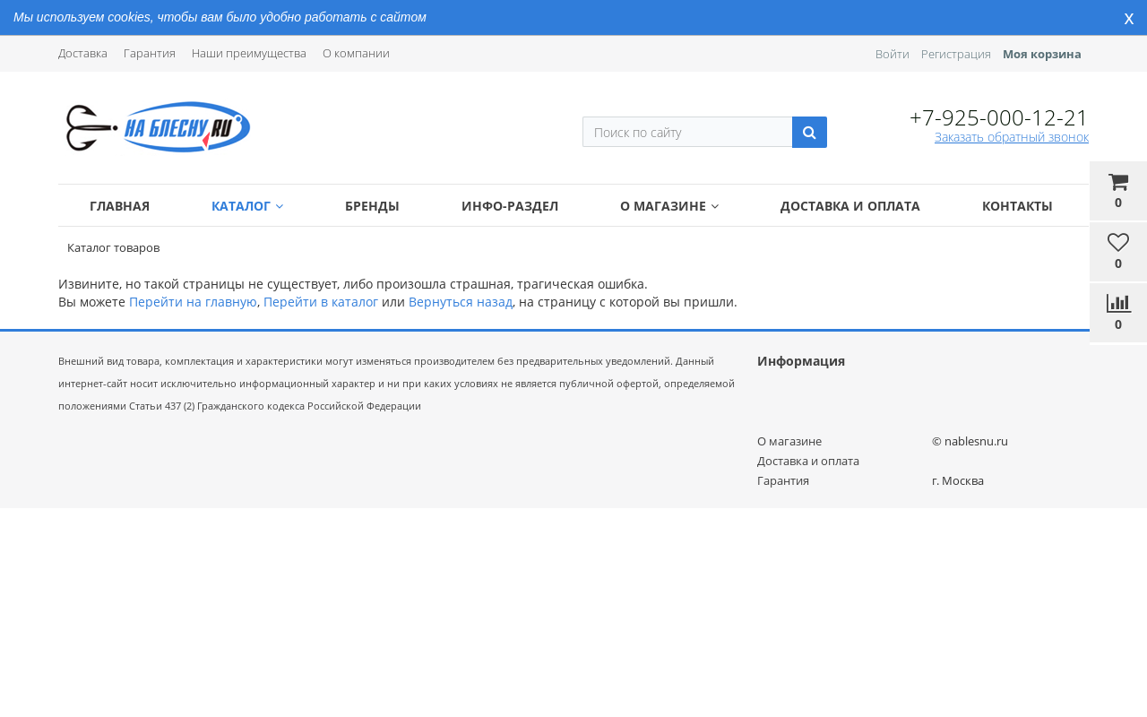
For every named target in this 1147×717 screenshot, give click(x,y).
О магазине (669, 205)
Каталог (247, 205)
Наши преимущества (249, 53)
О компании (356, 53)
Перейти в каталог (320, 301)
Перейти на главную (193, 301)
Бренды (372, 205)
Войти (892, 54)
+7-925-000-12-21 (999, 117)
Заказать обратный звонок (1012, 136)
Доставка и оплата (850, 205)
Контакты (1017, 205)
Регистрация (956, 54)
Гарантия (150, 53)
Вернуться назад (461, 301)
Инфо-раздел (509, 205)
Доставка (83, 53)
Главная (120, 205)
